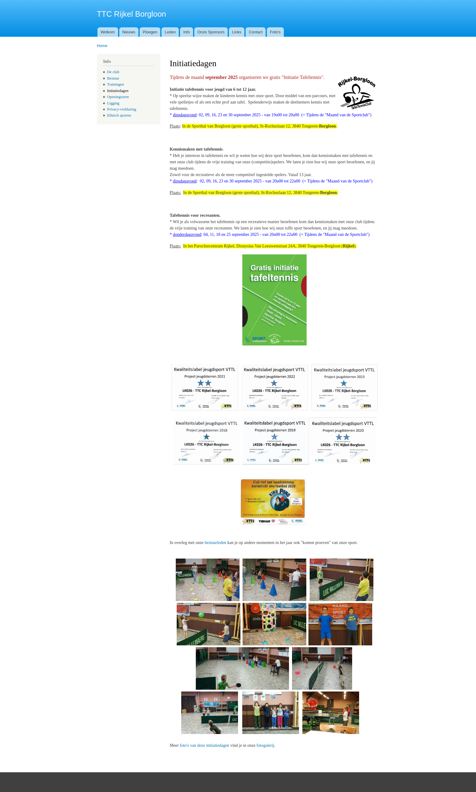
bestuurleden (215, 542)
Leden (170, 32)
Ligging (113, 103)
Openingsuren (118, 97)
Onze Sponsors (211, 32)
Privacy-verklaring (121, 109)
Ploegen (150, 32)
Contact (256, 32)
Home (102, 45)
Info (186, 32)
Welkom (107, 32)
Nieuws (128, 32)
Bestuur (113, 78)
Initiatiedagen (117, 91)
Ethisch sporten (119, 115)
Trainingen (115, 84)
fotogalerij (265, 745)
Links (236, 32)
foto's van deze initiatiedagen (204, 745)
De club (113, 72)
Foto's (275, 32)
